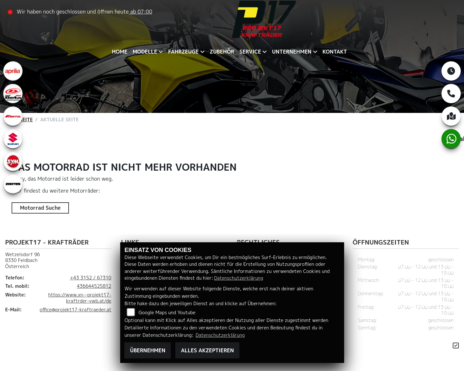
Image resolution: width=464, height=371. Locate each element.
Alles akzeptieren (207, 350)
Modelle (144, 51)
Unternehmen (291, 51)
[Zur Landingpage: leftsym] (13, 161)
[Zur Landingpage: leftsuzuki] (13, 138)
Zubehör (222, 51)
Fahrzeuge (183, 51)
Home (119, 51)
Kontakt (335, 51)
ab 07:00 (140, 11)
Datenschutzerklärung (238, 278)
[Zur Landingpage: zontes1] (13, 184)
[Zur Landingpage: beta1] (13, 93)
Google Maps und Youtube (167, 312)
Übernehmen (147, 350)
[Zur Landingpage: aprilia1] (13, 71)
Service (250, 51)
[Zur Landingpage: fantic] (13, 116)
